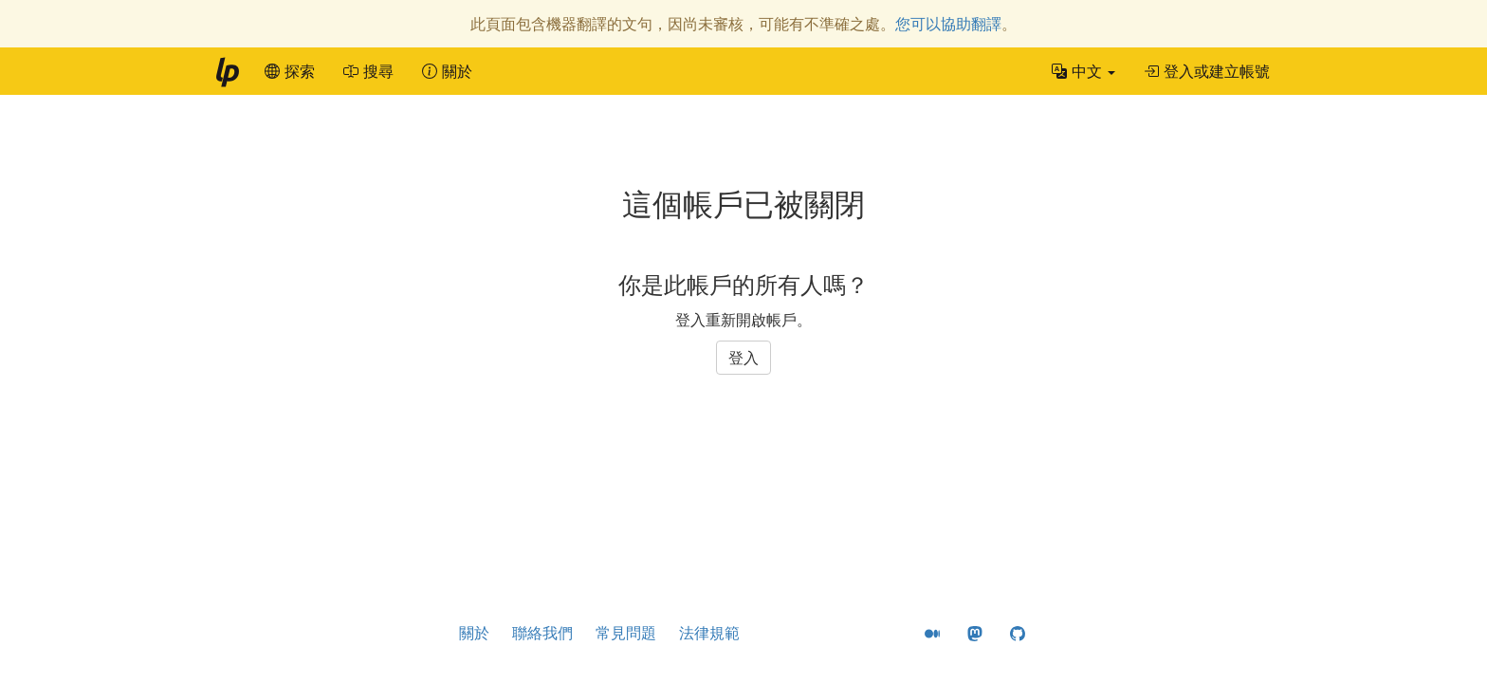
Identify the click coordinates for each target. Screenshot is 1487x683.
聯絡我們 (542, 632)
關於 (474, 632)
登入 (743, 357)
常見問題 (626, 632)
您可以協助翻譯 (948, 23)
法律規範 (709, 632)
